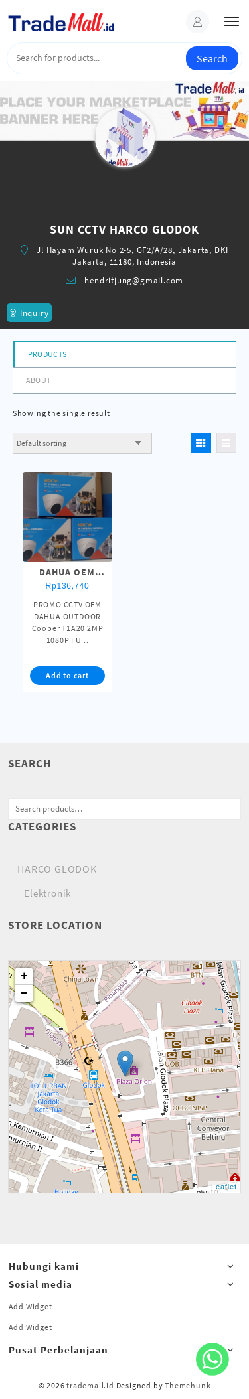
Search (212, 58)
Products (47, 354)
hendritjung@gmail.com (133, 280)
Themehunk (187, 1385)
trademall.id (90, 1385)
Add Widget (30, 1306)
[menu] (231, 21)
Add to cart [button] (67, 675)
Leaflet (224, 1187)
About (38, 380)
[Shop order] (82, 443)
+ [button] (25, 976)
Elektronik (47, 893)
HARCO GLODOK (57, 868)
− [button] (25, 993)
